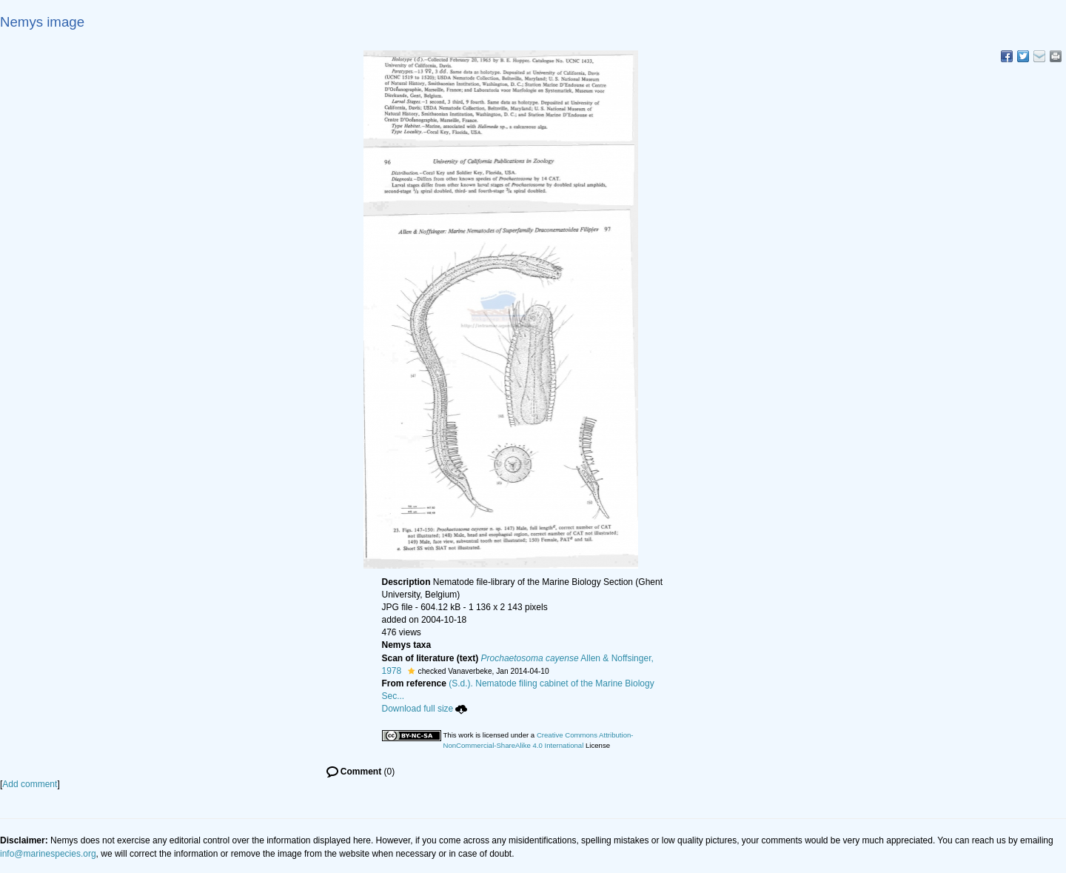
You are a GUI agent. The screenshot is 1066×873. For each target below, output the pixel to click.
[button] (411, 671)
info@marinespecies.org (48, 854)
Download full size (425, 708)
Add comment (29, 784)
